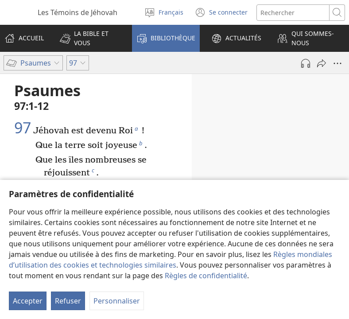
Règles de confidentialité (206, 275)
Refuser (68, 301)
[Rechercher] (293, 12)
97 (22, 128)
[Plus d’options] (337, 63)
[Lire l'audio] (306, 63)
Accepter (28, 301)
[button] (90, 38)
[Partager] (322, 63)
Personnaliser (116, 301)
